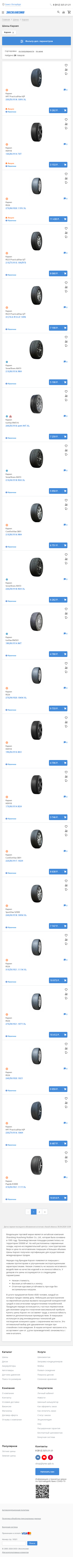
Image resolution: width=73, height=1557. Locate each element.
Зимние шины (9, 1455)
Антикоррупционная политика (15, 1510)
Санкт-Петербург (13, 4)
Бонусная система (46, 1437)
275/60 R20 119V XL (16, 208)
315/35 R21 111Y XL (16, 1186)
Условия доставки (10, 1402)
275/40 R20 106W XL (16, 697)
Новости (41, 1397)
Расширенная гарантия (48, 1428)
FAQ (39, 1424)
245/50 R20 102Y (14, 1078)
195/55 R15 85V (14, 751)
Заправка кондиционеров (49, 1361)
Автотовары (8, 1370)
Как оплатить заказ (46, 1410)
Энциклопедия (44, 1419)
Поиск (32, 1543)
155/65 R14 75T (14, 153)
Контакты (6, 1397)
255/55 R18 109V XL (16, 99)
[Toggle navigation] (3, 12)
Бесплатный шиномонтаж (50, 1432)
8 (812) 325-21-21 (62, 4)
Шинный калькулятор (47, 1402)
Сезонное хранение (47, 1379)
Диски (5, 1361)
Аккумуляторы (9, 1366)
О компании (8, 1393)
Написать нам (47, 1471)
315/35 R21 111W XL (16, 969)
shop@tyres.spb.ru (44, 1463)
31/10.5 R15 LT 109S (16, 316)
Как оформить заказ (47, 1406)
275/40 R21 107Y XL (16, 1023)
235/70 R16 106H (14, 1132)
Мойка (40, 1366)
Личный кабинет (45, 1393)
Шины (5, 1357)
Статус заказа (44, 1415)
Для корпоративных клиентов (15, 1552)
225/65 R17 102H (14, 860)
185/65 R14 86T (14, 643)
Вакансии (6, 1406)
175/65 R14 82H (14, 806)
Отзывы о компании (12, 1419)
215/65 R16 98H (14, 371)
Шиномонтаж (43, 1357)
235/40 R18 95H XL (15, 588)
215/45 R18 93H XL (15, 479)
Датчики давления (11, 1374)
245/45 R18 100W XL (16, 915)
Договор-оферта (10, 1415)
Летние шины (9, 1451)
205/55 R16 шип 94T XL (18, 425)
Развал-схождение (46, 1370)
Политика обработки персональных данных (21, 1518)
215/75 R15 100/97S (16, 262)
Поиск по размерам (11, 1379)
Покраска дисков (45, 1374)
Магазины (7, 1410)
